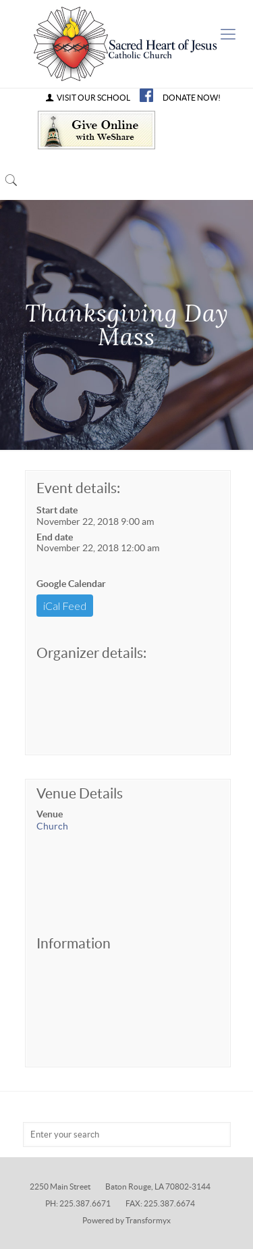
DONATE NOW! (192, 98)
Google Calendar (71, 583)
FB (146, 95)
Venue (49, 814)
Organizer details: (91, 653)
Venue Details (79, 793)
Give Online (96, 130)
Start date (57, 510)
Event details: (78, 488)
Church (52, 826)
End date (54, 537)
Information (73, 943)
